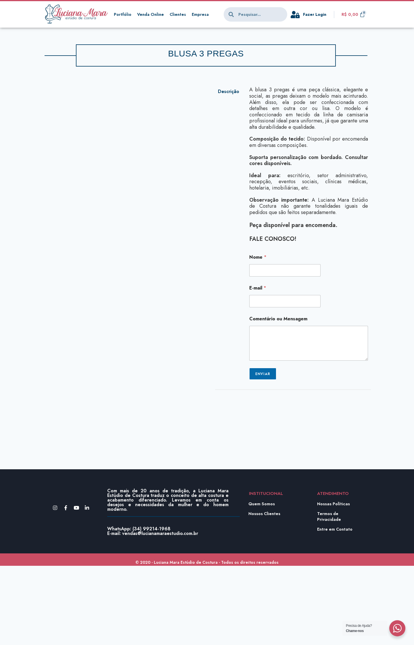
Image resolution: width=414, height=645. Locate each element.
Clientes (179, 14)
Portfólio (122, 14)
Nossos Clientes (264, 593)
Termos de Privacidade (329, 596)
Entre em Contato (335, 608)
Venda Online (151, 14)
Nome (258, 257)
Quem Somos (261, 583)
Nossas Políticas (333, 583)
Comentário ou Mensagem (278, 318)
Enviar (262, 374)
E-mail (257, 288)
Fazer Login (315, 14)
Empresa (201, 14)
